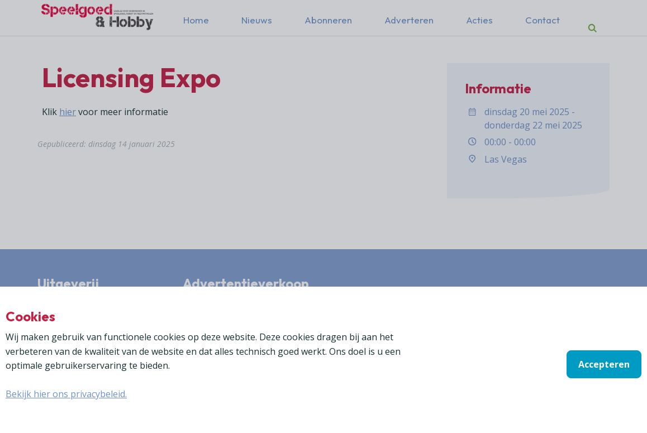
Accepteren (604, 364)
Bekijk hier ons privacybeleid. (66, 394)
